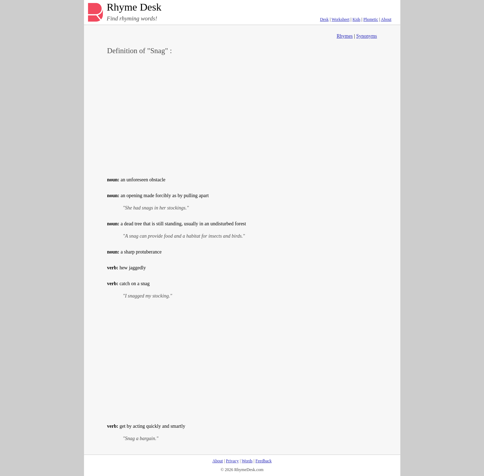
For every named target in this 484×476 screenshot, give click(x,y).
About (386, 19)
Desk (324, 19)
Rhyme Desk (134, 7)
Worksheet (340, 19)
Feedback (264, 460)
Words (246, 460)
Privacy (232, 460)
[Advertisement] (242, 114)
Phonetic (370, 19)
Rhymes (345, 36)
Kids (357, 19)
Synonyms (366, 36)
